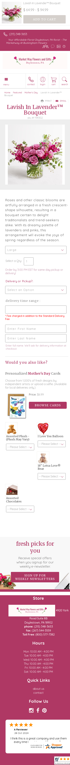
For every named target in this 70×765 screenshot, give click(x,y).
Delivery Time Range (23, 301)
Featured (17, 92)
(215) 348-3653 (18, 34)
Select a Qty (13, 261)
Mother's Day (31, 92)
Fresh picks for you (35, 554)
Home (7, 92)
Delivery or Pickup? (19, 281)
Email (60, 100)
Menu (6, 84)
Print (46, 100)
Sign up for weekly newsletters (35, 577)
